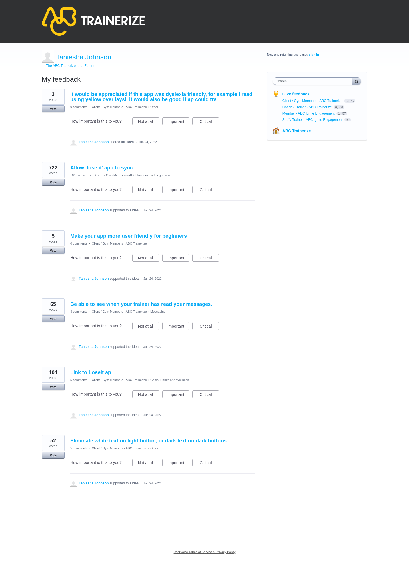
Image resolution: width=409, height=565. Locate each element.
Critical (209, 122)
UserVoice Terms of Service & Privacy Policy (205, 552)
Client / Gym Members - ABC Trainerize (119, 107)
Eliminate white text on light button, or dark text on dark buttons (148, 441)
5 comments (78, 380)
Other (154, 107)
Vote (53, 109)
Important (178, 122)
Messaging (157, 311)
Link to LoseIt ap (90, 372)
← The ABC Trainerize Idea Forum (68, 66)
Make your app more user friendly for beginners (128, 236)
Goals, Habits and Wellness (169, 380)
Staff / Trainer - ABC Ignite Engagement (313, 120)
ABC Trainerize (296, 131)
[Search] (356, 81)
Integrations (162, 175)
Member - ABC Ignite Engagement (309, 113)
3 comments (78, 311)
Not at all (148, 122)
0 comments (78, 107)
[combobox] (314, 81)
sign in (314, 54)
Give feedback (296, 94)
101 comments (80, 175)
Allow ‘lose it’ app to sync (101, 168)
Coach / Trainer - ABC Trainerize (307, 107)
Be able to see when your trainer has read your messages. (141, 304)
